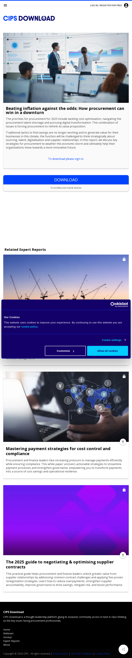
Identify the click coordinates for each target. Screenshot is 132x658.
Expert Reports (11, 641)
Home (6, 629)
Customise (65, 350)
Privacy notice (60, 653)
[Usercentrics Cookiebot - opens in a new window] (113, 304)
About (6, 644)
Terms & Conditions (82, 653)
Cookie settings (111, 339)
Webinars (8, 633)
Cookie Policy (102, 653)
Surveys (7, 637)
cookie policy (29, 326)
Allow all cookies (107, 350)
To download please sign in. (66, 159)
